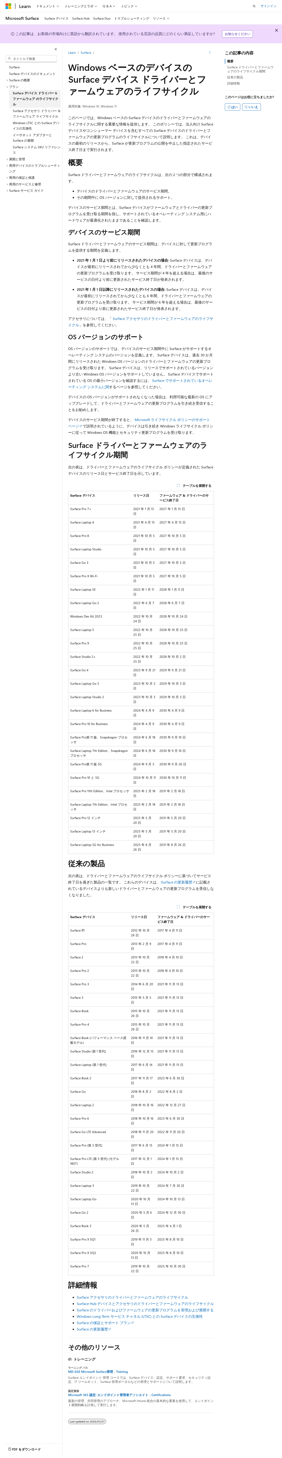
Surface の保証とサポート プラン (104, 1322)
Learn (72, 52)
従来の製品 (235, 77)
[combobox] (31, 58)
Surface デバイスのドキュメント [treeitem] (32, 73)
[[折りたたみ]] (56, 49)
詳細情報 (233, 83)
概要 (230, 61)
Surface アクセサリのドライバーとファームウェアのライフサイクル (132, 1297)
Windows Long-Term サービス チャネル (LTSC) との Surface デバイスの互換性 (140, 1316)
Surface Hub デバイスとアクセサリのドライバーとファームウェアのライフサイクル (145, 1303)
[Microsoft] (8, 6)
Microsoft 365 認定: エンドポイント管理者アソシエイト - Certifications (119, 1395)
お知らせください (237, 34)
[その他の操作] (210, 52)
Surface (86, 52)
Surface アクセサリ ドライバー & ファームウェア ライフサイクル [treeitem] (36, 114)
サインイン (269, 6)
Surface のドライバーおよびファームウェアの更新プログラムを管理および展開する (145, 1309)
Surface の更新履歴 (176, 882)
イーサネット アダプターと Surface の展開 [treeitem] (32, 138)
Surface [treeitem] (14, 67)
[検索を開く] (254, 6)
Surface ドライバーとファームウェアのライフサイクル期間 (250, 69)
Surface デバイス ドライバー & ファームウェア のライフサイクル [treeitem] (35, 98)
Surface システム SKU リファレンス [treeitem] (37, 150)
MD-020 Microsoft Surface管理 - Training (98, 1372)
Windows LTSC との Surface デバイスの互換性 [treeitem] (36, 126)
